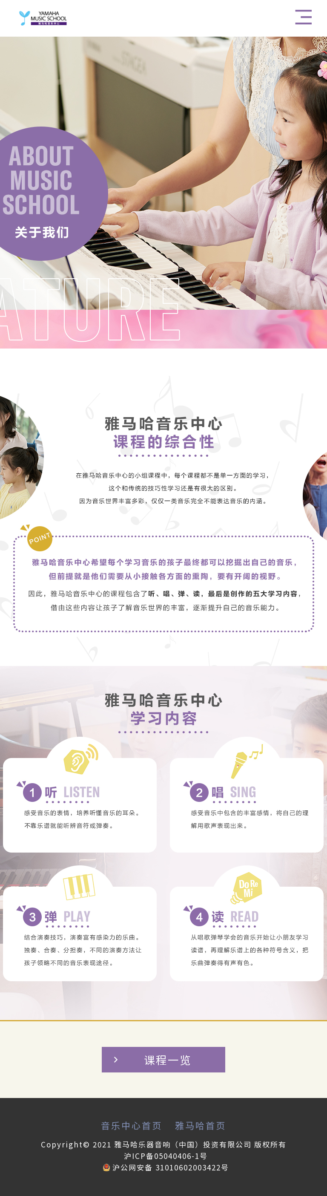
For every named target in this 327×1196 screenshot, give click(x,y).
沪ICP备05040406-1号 (166, 1155)
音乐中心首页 (131, 1125)
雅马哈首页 (200, 1125)
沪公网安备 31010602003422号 (166, 1167)
